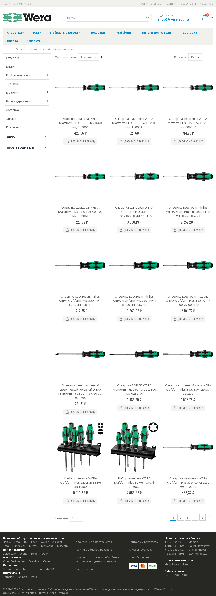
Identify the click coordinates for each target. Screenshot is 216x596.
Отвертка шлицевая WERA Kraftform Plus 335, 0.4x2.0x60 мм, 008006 (80, 123)
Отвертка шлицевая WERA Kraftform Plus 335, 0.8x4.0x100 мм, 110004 (134, 123)
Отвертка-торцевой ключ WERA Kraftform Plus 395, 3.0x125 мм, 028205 (188, 389)
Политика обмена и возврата (94, 549)
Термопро (47, 546)
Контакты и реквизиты (143, 542)
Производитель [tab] (20, 147)
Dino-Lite (34, 561)
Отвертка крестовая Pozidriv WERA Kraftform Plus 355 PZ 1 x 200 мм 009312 (188, 300)
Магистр (62, 546)
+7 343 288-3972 (174, 549)
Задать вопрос (84, 569)
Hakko (7, 542)
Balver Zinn (10, 553)
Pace (34, 542)
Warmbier (22, 569)
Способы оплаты (139, 557)
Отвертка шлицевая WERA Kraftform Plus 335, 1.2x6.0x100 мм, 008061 (80, 211)
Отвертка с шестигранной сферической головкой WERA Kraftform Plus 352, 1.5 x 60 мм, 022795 (80, 391)
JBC (25, 542)
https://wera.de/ (60, 593)
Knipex (22, 577)
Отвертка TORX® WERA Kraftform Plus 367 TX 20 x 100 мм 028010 (134, 389)
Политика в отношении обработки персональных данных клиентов (97, 559)
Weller (45, 542)
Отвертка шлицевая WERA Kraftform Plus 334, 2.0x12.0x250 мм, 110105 (134, 211)
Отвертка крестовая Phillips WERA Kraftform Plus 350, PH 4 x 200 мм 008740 (134, 300)
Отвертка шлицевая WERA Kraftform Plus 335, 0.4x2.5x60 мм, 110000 (188, 482)
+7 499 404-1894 (174, 542)
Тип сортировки (65, 57)
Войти (171, 3)
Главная (17, 49)
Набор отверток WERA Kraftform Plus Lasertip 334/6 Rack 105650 (80, 482)
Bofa (6, 546)
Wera (34, 577)
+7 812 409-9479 (174, 546)
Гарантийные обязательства (93, 542)
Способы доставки (141, 549)
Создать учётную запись (197, 3)
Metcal (33, 546)
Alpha (23, 553)
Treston (7, 569)
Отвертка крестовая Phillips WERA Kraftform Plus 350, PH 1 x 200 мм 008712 (80, 300)
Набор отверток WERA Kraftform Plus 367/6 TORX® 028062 (134, 482)
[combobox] (107, 18)
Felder (35, 553)
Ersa (17, 542)
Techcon (37, 569)
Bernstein (9, 577)
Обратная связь (151, 3)
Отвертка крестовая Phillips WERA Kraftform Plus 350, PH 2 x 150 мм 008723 (188, 211)
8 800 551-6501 (175, 553)
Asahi (45, 553)
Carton (47, 561)
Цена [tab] (11, 136)
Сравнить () (22, 3)
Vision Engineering (14, 561)
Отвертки (30, 49)
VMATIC (50, 569)
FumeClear (18, 546)
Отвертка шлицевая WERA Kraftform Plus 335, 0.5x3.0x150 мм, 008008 (188, 123)
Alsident (57, 542)
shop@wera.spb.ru (173, 19)
